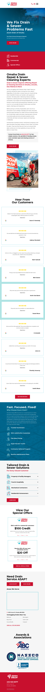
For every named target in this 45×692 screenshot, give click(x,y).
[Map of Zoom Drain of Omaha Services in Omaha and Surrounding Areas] (22, 601)
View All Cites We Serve (13, 625)
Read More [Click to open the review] (22, 217)
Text (18, 535)
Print (27, 535)
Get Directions (10, 689)
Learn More (12, 500)
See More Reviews (22, 396)
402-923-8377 (12, 682)
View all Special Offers (22, 566)
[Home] (12, 4)
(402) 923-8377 (25, 134)
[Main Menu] (37, 4)
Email (22, 535)
